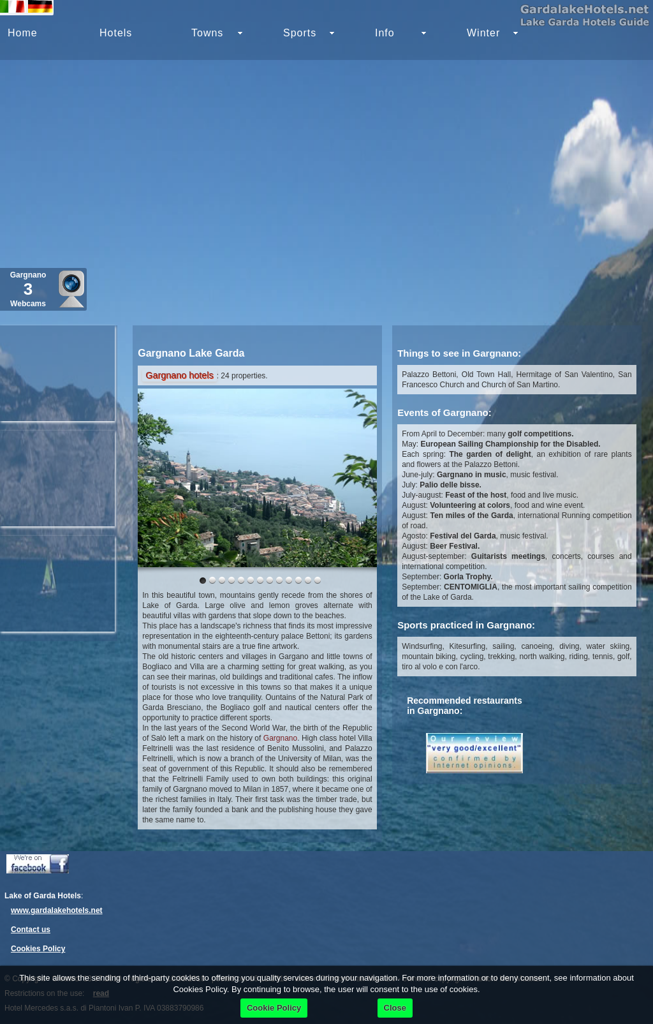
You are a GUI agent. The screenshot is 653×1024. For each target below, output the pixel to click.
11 (308, 580)
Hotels (115, 32)
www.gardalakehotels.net (57, 910)
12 (317, 580)
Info (385, 32)
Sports (299, 32)
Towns (207, 32)
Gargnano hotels (179, 375)
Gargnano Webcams (28, 289)
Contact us (30, 929)
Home (23, 32)
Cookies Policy (38, 948)
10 (298, 580)
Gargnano (280, 738)
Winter (483, 32)
